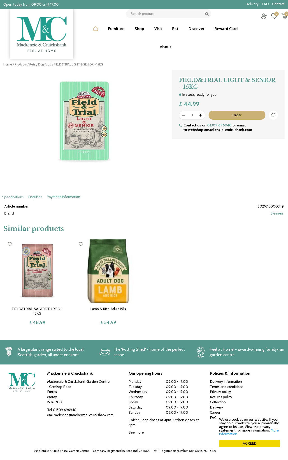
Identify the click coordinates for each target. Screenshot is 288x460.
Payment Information (63, 197)
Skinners (277, 213)
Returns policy (221, 397)
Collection (218, 402)
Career (215, 412)
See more (136, 432)
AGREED (250, 443)
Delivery (216, 407)
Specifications (13, 197)
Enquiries (35, 197)
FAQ (213, 418)
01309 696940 (219, 125)
